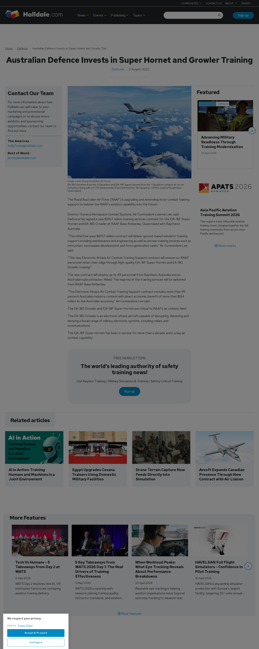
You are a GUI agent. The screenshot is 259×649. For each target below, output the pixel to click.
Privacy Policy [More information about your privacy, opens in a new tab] (25, 634)
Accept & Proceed (36, 642)
